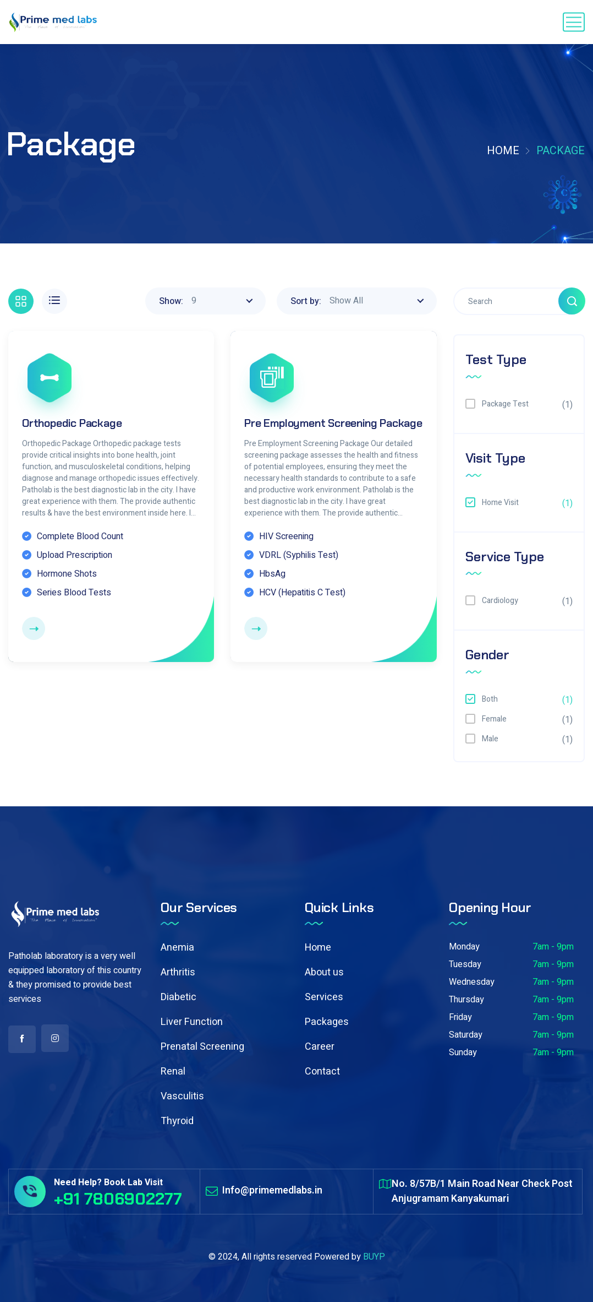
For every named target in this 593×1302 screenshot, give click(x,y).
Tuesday (465, 964)
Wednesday (472, 982)
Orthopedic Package (72, 423)
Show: (171, 301)
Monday (464, 946)
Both (490, 699)
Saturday (465, 1034)
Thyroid (177, 1121)
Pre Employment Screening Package (333, 423)
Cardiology (500, 600)
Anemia (177, 947)
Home (503, 151)
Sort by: (305, 301)
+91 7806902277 (118, 1198)
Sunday (463, 1052)
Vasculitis (182, 1096)
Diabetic (178, 997)
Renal (173, 1071)
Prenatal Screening (202, 1046)
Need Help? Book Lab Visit (108, 1182)
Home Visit (500, 502)
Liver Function (192, 1022)
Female (494, 719)
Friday (460, 1017)
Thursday (466, 999)
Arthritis (178, 972)
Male (490, 739)
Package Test (505, 404)
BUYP (374, 1256)
